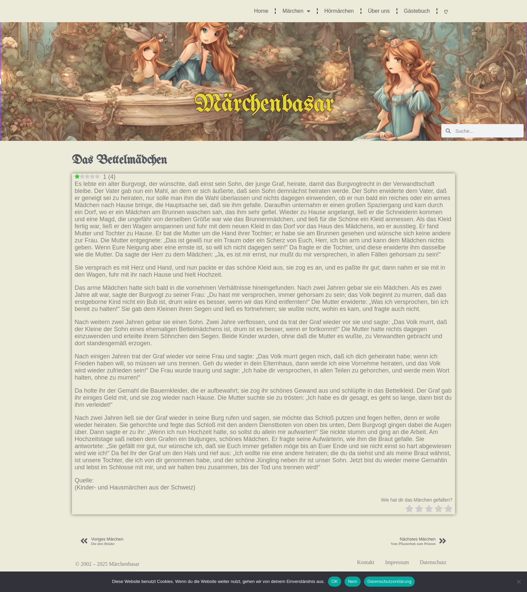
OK (334, 581)
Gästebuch (417, 11)
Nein (352, 581)
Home (261, 11)
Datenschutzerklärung (389, 581)
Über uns (379, 11)
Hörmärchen (339, 11)
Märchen (296, 11)
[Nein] (518, 581)
